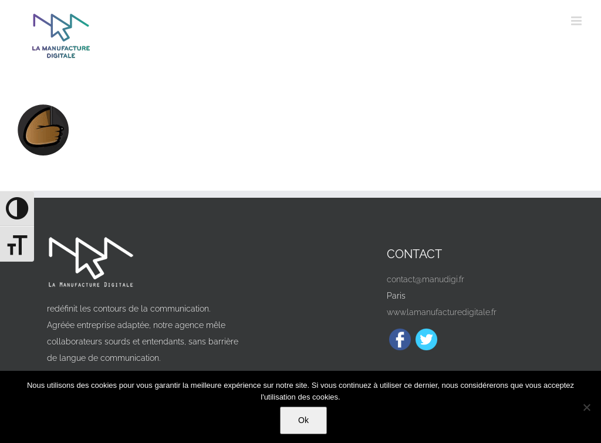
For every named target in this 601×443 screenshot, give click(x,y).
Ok (303, 420)
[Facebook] (400, 339)
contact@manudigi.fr (425, 279)
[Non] (586, 407)
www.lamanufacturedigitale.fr (442, 312)
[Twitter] (426, 339)
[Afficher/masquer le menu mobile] (577, 21)
